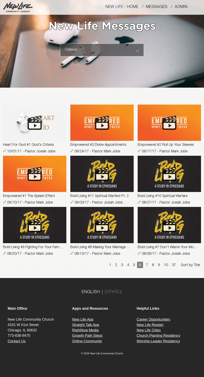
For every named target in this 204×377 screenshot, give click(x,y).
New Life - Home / (125, 7)
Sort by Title (190, 265)
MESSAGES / (160, 7)
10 (166, 265)
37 (174, 265)
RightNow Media (85, 330)
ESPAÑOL (114, 292)
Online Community (87, 341)
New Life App (82, 319)
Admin (183, 7)
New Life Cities (149, 330)
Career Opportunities (153, 319)
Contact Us (17, 341)
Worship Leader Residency (158, 341)
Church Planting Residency (158, 336)
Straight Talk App (85, 325)
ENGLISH (90, 292)
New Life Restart (150, 325)
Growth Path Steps (87, 336)
